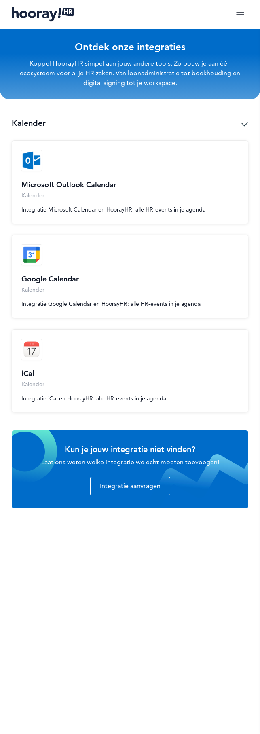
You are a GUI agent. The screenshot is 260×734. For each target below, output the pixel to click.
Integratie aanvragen (130, 486)
